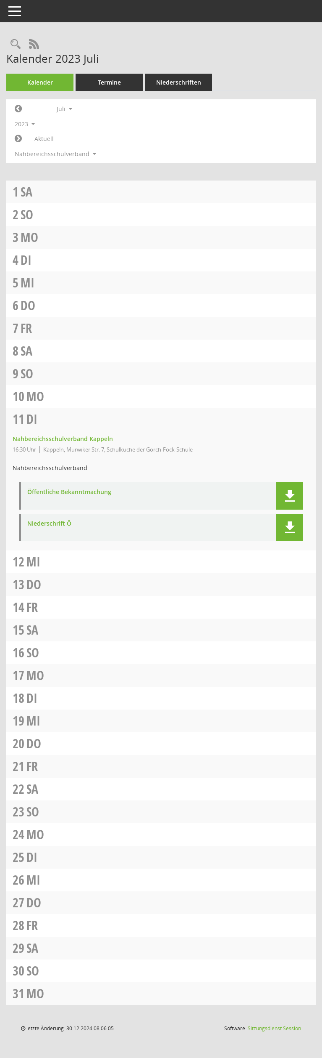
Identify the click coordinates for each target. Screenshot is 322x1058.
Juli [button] (64, 109)
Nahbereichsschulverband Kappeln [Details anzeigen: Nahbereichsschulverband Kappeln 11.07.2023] (63, 439)
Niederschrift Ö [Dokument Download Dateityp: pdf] (49, 523)
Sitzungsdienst (274, 1028)
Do (28, 305)
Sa (26, 191)
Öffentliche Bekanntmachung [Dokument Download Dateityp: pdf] (69, 492)
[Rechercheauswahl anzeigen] (15, 44)
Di (26, 259)
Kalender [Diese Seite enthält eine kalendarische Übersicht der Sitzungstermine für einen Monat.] (40, 82)
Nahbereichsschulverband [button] (55, 154)
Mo (29, 237)
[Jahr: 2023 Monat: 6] (18, 109)
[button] (289, 496)
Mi (27, 282)
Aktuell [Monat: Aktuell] (44, 139)
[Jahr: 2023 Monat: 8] (18, 138)
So (27, 214)
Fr (26, 328)
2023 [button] (25, 124)
